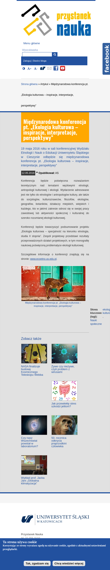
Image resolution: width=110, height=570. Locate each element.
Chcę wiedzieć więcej (68, 563)
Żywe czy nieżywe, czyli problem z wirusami (63, 369)
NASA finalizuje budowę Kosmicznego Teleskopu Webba (32, 370)
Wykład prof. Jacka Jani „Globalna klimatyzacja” (33, 480)
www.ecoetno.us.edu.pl (43, 258)
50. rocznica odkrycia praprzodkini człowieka (59, 442)
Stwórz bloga (40, 60)
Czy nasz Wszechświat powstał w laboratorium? (29, 442)
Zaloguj (27, 60)
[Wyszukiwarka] (54, 54)
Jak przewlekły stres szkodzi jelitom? (63, 405)
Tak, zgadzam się (37, 563)
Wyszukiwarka (30, 50)
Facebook (106, 59)
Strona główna (29, 84)
